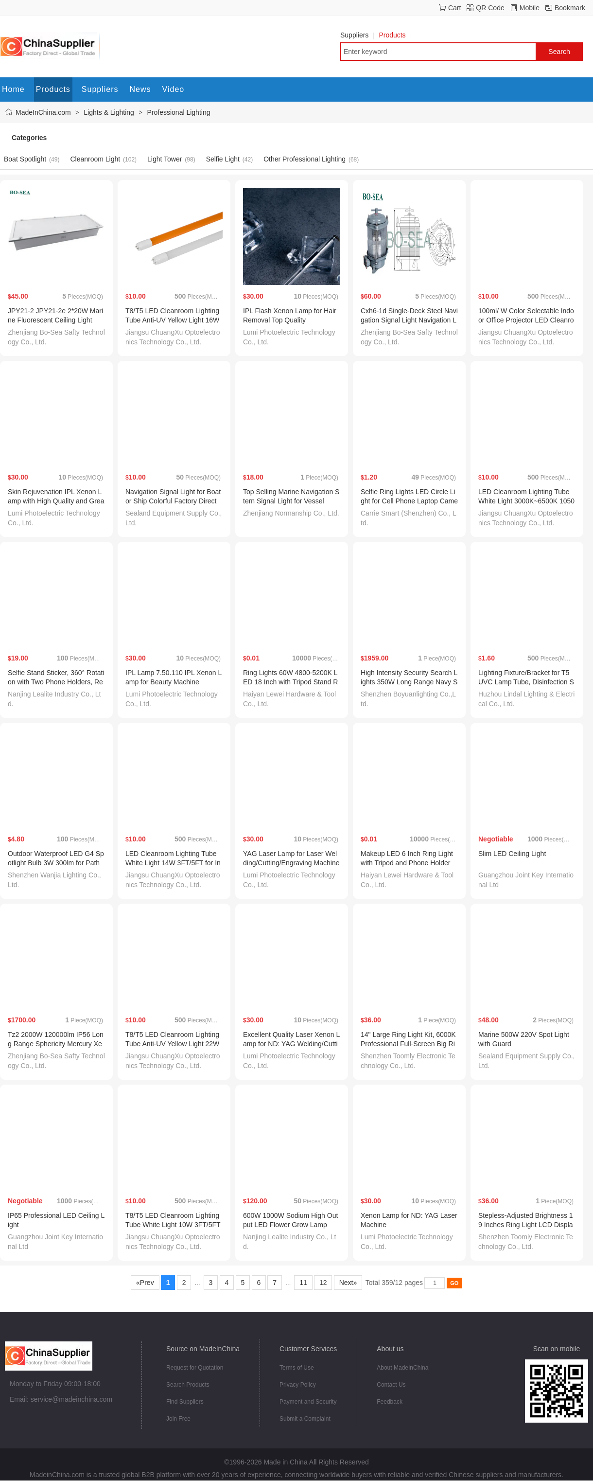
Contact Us (391, 1384)
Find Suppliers (185, 1401)
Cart (454, 8)
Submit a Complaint (305, 1418)
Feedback (389, 1401)
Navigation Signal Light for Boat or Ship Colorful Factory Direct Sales (173, 501)
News (140, 89)
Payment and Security (307, 1401)
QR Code (490, 8)
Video (173, 89)
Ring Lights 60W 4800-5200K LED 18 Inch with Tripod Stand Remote (290, 682)
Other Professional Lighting (304, 159)
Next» (348, 1282)
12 (323, 1282)
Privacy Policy (297, 1384)
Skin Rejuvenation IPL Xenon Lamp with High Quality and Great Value (56, 501)
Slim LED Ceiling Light (512, 853)
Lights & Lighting (109, 112)
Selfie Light (223, 159)
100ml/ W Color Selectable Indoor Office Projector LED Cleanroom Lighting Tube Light (526, 320)
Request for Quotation (194, 1367)
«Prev (145, 1282)
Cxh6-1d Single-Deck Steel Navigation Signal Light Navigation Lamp (409, 320)
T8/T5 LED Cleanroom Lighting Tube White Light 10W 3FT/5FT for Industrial (172, 1225)
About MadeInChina (402, 1367)
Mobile (530, 8)
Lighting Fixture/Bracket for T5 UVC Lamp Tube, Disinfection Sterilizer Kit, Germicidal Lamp (526, 682)
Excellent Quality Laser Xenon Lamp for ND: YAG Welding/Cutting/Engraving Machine (291, 1044)
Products (395, 35)
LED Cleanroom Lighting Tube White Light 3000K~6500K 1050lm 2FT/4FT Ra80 (526, 501)
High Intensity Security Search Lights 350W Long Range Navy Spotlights (409, 682)
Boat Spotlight (25, 159)
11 (303, 1282)
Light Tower (164, 159)
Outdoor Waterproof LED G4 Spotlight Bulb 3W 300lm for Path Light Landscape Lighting (56, 863)
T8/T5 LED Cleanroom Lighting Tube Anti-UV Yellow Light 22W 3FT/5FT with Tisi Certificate (172, 1044)
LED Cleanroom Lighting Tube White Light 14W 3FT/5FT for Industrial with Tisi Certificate (173, 863)
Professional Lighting (178, 112)
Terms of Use (296, 1367)
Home (13, 89)
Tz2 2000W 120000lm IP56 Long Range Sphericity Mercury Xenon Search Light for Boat (56, 1044)
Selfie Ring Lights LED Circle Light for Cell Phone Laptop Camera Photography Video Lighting (409, 501)
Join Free (178, 1418)
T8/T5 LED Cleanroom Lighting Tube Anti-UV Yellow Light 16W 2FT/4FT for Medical (172, 320)
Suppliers (357, 35)
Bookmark (570, 8)
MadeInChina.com (43, 112)
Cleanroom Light (95, 159)
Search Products (187, 1384)
